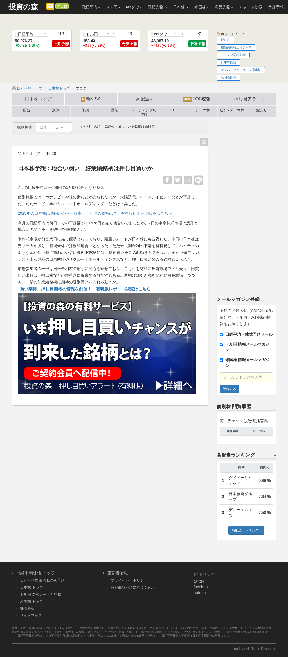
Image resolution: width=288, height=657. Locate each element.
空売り (261, 110)
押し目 (62, 6)
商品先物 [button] (224, 7)
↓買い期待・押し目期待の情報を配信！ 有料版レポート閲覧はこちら (84, 289)
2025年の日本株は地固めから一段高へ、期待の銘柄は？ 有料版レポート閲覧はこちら (95, 213)
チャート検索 (250, 7)
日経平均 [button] (91, 7)
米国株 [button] (201, 7)
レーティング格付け (144, 111)
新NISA (91, 99)
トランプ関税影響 (233, 55)
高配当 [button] (144, 98)
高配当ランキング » (246, 530)
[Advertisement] (246, 204)
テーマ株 (202, 110)
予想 (85, 110)
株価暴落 (27, 608)
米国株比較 (228, 77)
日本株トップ (38, 98)
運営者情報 (117, 572)
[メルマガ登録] (50, 6)
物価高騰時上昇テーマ (236, 47)
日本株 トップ (31, 587)
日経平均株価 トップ (35, 572)
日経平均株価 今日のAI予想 (42, 580)
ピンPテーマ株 (232, 110)
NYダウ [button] (134, 7)
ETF (173, 110)
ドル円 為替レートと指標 (40, 594)
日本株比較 (228, 62)
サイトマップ (31, 615)
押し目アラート (250, 98)
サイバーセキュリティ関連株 (241, 69)
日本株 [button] (181, 7)
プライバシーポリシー (129, 580)
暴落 (114, 110)
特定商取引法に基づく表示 (133, 587)
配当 (26, 110)
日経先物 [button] (157, 7)
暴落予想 (276, 7)
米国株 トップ (31, 601)
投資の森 (23, 7)
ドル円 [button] (113, 7)
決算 (55, 110)
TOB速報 (197, 99)
